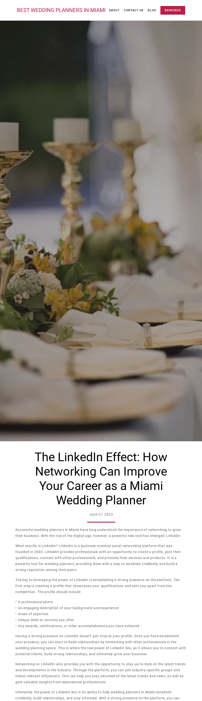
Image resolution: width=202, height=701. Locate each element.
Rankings (173, 10)
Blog (152, 10)
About (114, 10)
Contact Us (134, 10)
